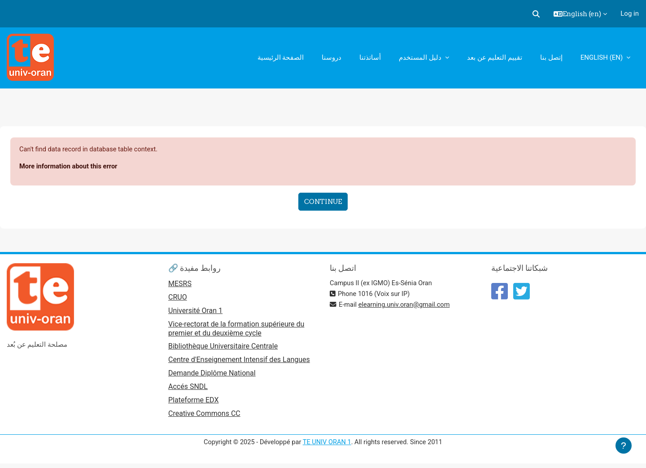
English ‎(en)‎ (602, 57)
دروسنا (331, 57)
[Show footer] (623, 445)
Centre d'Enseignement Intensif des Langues (239, 362)
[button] (536, 14)
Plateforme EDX (193, 402)
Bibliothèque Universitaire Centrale (223, 348)
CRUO (177, 298)
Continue (323, 202)
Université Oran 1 (195, 312)
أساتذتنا (370, 57)
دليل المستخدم (421, 57)
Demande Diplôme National (212, 375)
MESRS (180, 284)
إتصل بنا (551, 57)
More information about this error (69, 167)
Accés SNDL (188, 389)
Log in (629, 13)
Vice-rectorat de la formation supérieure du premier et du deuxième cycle (236, 330)
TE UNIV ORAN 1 (327, 445)
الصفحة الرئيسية (281, 57)
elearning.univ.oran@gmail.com (406, 305)
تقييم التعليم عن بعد (494, 57)
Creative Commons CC (204, 416)
